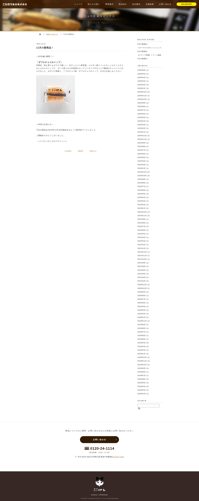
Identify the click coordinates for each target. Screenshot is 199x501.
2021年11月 (142, 255)
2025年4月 (141, 121)
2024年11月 (142, 139)
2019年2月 (141, 350)
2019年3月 (141, 346)
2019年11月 (142, 321)
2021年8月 (141, 266)
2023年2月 (141, 205)
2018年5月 (141, 383)
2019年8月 (141, 328)
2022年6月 (141, 230)
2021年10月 (142, 259)
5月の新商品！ (143, 51)
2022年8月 (141, 223)
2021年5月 (141, 274)
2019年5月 (141, 339)
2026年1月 (141, 88)
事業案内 (109, 4)
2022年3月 (141, 241)
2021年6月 (141, 270)
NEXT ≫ (93, 151)
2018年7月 (141, 375)
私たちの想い (94, 4)
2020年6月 (141, 303)
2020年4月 (141, 310)
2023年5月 (141, 194)
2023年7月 (141, 186)
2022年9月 (141, 219)
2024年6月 (141, 154)
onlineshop (103, 495)
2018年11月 (142, 361)
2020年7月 (141, 299)
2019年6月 (141, 335)
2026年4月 (141, 77)
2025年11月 (142, 96)
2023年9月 (141, 179)
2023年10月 (142, 176)
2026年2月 (141, 85)
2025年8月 (141, 106)
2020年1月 (141, 317)
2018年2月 (141, 394)
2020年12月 (142, 285)
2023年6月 (141, 190)
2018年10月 (142, 365)
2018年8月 (141, 372)
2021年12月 (142, 252)
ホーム (40, 34)
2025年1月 (141, 132)
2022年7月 (141, 226)
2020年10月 (142, 288)
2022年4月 (141, 237)
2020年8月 (141, 295)
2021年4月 (141, 277)
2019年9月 (141, 324)
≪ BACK (67, 151)
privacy (94, 495)
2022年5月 (141, 234)
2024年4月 (141, 161)
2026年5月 (141, 74)
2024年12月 (142, 136)
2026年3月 (141, 81)
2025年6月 (141, 114)
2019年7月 (141, 332)
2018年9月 (141, 368)
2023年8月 (141, 183)
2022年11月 (142, 216)
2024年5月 (141, 157)
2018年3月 (141, 390)
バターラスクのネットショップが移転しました (155, 48)
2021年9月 (141, 263)
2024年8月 (141, 146)
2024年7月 (141, 150)
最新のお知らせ (52, 34)
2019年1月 (141, 354)
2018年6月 (141, 379)
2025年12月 (142, 92)
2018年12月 (142, 357)
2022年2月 (141, 245)
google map (117, 457)
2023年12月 (142, 172)
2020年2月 (141, 314)
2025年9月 (141, 103)
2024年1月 (141, 168)
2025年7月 (141, 110)
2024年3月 (141, 165)
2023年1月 (141, 208)
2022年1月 (141, 248)
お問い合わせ (165, 4)
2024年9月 (141, 143)
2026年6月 (141, 70)
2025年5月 (141, 117)
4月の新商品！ (143, 59)
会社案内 (136, 4)
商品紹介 (123, 4)
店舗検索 (150, 4)
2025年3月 (141, 125)
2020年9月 (141, 292)
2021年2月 (141, 281)
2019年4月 (141, 343)
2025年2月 (141, 128)
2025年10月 (142, 99)
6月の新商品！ (143, 44)
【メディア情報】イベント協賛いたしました (154, 55)
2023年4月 (141, 197)
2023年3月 (141, 201)
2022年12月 (142, 212)
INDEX (80, 151)
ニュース (78, 4)
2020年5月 (141, 306)
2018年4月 (141, 386)
